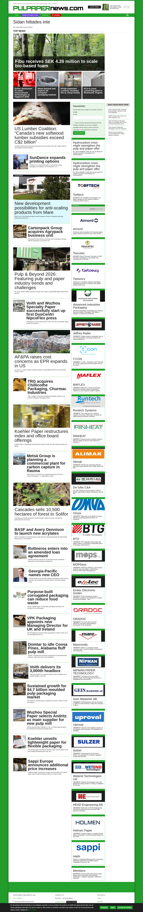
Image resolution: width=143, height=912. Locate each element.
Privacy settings (71, 902)
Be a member (56, 15)
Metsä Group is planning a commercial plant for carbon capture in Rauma (116, 133)
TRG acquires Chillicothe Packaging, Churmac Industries (117, 128)
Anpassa (104, 907)
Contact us (17, 884)
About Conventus (19, 887)
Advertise (45, 15)
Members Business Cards (30, 15)
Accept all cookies (124, 907)
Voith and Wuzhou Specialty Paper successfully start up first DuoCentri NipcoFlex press (117, 122)
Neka (113, 907)
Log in (16, 889)
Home (16, 15)
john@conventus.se (61, 902)
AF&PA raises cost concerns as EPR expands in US (117, 116)
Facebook (100, 901)
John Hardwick (17, 898)
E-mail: (75, 114)
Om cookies (32, 910)
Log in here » (100, 209)
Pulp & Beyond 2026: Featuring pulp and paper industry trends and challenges (117, 111)
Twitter (99, 898)
